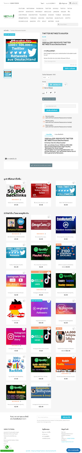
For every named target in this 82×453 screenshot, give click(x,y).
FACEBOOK (39, 8)
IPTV (38, 21)
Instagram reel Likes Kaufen (41, 292)
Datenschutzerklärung (10, 436)
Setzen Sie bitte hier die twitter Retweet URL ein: (57, 58)
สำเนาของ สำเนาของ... (41, 237)
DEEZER (63, 12)
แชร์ (46, 94)
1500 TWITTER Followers (65, 202)
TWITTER (48, 8)
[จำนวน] (44, 84)
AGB (5, 438)
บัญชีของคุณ (45, 429)
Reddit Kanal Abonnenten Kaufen (66, 376)
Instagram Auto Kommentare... (41, 404)
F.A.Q (5, 444)
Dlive (57, 21)
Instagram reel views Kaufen (41, 348)
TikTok (69, 8)
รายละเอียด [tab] (49, 134)
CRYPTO (67, 18)
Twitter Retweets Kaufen (16, 265)
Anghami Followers (41, 320)
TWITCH (62, 8)
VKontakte (30, 12)
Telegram (42, 15)
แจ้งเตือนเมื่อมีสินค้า (52, 110)
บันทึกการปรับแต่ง (70, 68)
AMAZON (33, 21)
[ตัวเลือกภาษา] (43, 3)
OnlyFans (49, 18)
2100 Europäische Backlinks (65, 265)
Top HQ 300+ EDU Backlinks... (16, 376)
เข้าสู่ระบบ (44, 434)
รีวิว (69, 12)
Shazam (51, 15)
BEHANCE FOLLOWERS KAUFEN (16, 237)
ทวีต (50, 94)
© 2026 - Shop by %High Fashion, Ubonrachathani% (41, 451)
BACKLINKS (66, 15)
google (55, 8)
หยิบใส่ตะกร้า (55, 85)
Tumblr (58, 15)
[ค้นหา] (67, 24)
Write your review (49, 99)
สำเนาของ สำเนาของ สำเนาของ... (65, 237)
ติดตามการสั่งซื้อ (46, 432)
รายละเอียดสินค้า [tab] (58, 134)
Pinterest (38, 12)
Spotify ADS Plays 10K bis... (41, 376)
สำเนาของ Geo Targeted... (41, 265)
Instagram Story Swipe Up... (16, 348)
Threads (33, 18)
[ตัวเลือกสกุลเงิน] (53, 3)
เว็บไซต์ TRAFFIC (23, 18)
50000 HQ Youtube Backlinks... (16, 202)
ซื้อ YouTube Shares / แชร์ (41, 202)
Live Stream (23, 15)
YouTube (22, 8)
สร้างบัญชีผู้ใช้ (45, 436)
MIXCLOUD (47, 12)
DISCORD (41, 18)
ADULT (44, 21)
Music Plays (59, 18)
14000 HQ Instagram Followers (66, 348)
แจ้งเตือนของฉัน (46, 438)
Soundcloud (23, 21)
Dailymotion (33, 15)
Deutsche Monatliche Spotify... (65, 292)
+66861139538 (14, 3)
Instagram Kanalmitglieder (66, 320)
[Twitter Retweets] (46, 77)
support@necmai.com (67, 441)
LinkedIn (56, 12)
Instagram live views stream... (16, 292)
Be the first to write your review (41, 165)
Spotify (21, 12)
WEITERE (51, 21)
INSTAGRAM (30, 8)
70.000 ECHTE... (16, 320)
